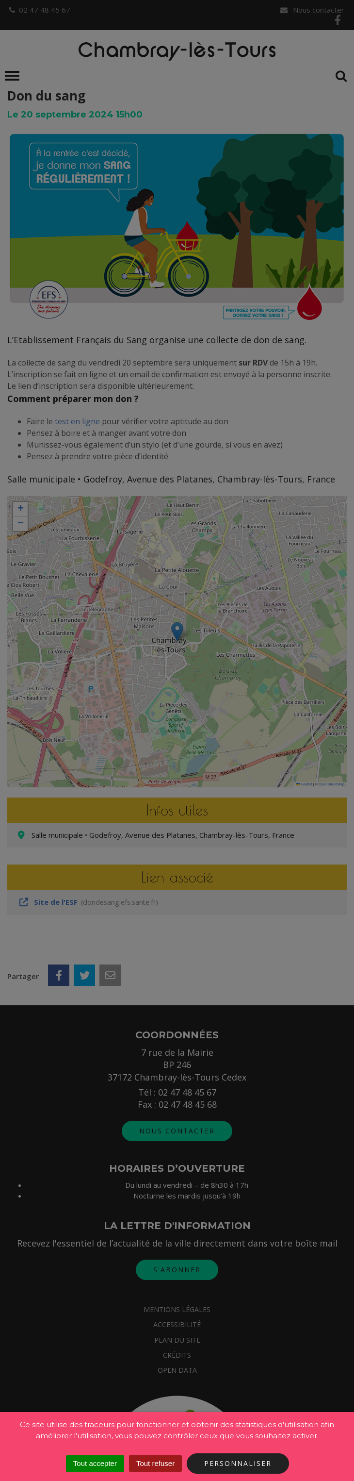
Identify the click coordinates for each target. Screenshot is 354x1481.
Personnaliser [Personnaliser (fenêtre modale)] (238, 1463)
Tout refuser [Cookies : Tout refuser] (155, 1463)
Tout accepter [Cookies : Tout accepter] (95, 1463)
